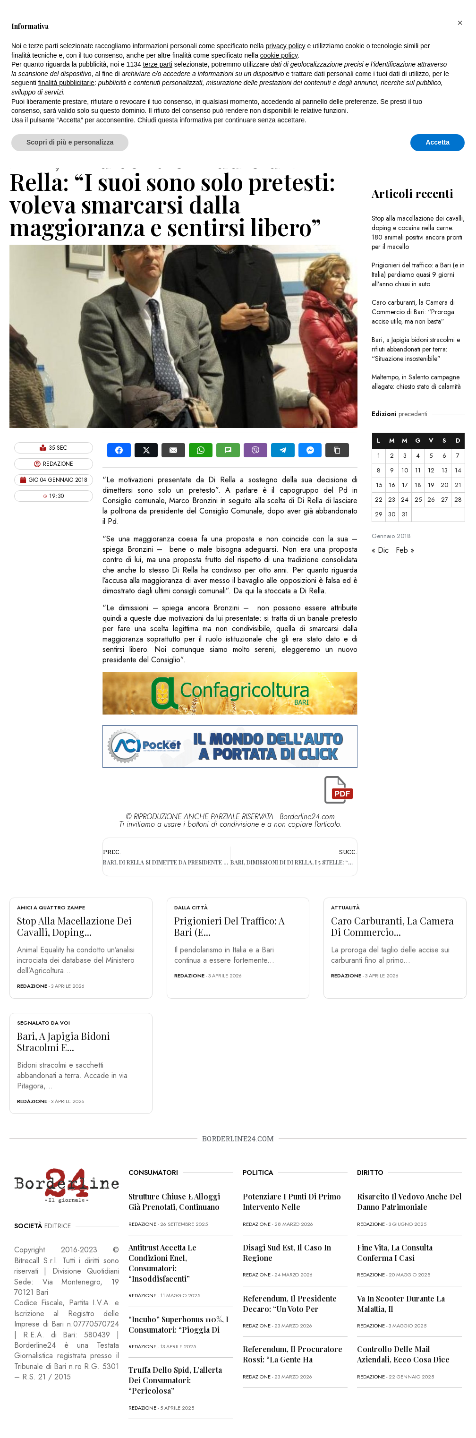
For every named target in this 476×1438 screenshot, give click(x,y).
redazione (32, 986)
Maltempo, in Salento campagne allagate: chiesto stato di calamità (416, 381)
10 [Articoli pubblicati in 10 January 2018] (404, 470)
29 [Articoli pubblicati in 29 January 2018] (378, 514)
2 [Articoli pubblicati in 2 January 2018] (392, 455)
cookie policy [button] (279, 55)
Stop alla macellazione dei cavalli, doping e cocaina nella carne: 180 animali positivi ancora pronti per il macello (418, 232)
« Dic (380, 550)
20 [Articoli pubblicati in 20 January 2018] (444, 484)
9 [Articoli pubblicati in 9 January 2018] (392, 470)
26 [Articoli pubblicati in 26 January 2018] (431, 499)
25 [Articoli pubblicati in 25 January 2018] (418, 499)
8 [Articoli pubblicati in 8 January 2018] (379, 470)
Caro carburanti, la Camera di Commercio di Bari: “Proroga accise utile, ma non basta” (413, 312)
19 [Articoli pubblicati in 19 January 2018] (431, 484)
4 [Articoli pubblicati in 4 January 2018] (418, 455)
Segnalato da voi (43, 1023)
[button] (460, 22)
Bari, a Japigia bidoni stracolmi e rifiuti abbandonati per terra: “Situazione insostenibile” (416, 349)
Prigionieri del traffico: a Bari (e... (229, 926)
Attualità (345, 907)
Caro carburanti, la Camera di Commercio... (392, 926)
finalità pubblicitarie (66, 82)
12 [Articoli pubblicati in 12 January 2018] (431, 470)
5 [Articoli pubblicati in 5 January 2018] (431, 455)
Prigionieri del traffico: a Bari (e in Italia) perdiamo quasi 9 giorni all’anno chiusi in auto (418, 274)
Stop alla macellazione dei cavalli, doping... (74, 926)
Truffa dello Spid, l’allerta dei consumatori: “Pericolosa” (175, 1380)
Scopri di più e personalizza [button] (69, 142)
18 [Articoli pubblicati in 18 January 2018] (418, 484)
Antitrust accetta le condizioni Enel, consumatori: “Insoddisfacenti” (162, 1263)
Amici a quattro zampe (51, 907)
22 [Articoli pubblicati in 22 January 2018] (378, 499)
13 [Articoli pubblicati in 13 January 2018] (445, 470)
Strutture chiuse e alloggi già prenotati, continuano (174, 1201)
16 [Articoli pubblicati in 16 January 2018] (392, 484)
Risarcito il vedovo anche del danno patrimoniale (409, 1201)
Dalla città (191, 907)
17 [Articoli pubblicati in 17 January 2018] (405, 484)
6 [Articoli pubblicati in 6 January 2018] (444, 455)
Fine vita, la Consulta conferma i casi (395, 1252)
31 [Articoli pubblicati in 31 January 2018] (405, 514)
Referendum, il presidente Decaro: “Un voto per (290, 1303)
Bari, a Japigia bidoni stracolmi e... (63, 1041)
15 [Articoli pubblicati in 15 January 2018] (379, 484)
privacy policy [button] (286, 46)
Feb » (405, 550)
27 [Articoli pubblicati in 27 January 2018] (444, 499)
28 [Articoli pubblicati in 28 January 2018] (458, 499)
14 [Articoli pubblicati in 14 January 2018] (458, 470)
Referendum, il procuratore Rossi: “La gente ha (292, 1354)
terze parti (157, 64)
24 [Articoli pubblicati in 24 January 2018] (404, 499)
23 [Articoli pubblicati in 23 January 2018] (391, 499)
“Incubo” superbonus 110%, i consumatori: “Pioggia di (178, 1324)
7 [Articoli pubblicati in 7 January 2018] (457, 455)
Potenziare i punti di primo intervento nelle (292, 1201)
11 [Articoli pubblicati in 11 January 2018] (418, 470)
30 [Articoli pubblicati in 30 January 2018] (391, 514)
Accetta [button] (437, 142)
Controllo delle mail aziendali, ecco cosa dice (403, 1354)
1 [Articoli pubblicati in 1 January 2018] (378, 455)
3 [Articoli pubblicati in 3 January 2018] (405, 455)
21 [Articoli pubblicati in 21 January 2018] (458, 484)
